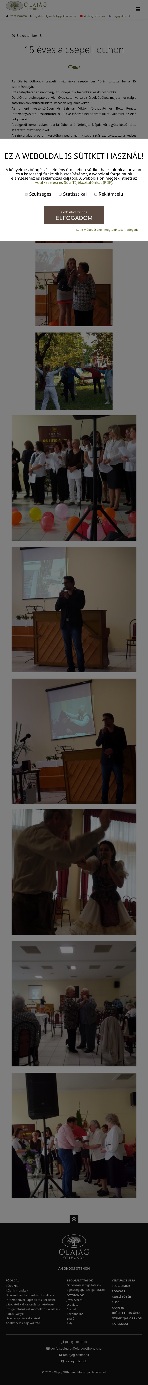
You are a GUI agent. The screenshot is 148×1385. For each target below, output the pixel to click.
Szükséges (38, 194)
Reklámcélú (108, 194)
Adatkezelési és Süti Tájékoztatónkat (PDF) (73, 182)
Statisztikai (73, 194)
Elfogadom (133, 229)
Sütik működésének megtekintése (100, 229)
